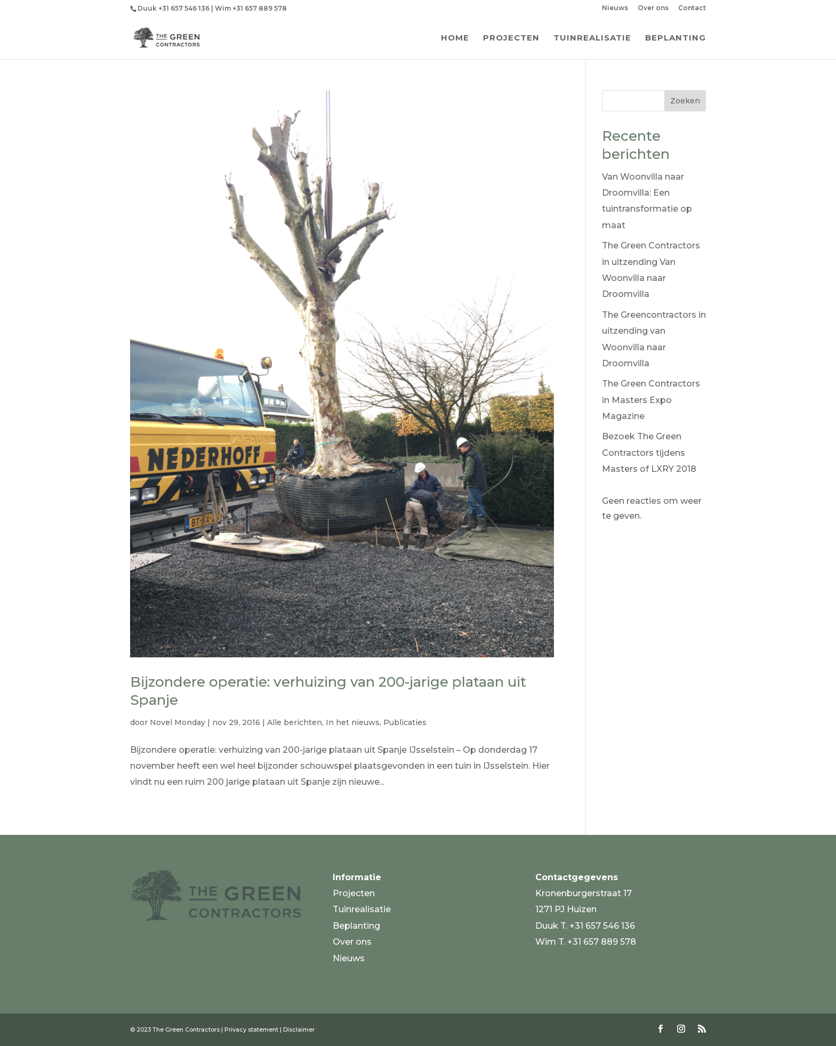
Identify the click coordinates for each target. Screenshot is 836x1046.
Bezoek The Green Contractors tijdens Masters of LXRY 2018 (649, 452)
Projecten (511, 38)
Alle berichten (294, 722)
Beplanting (675, 38)
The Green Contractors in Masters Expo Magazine (651, 400)
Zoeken (685, 101)
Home (455, 38)
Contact (692, 8)
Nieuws (615, 8)
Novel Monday (177, 722)
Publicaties (405, 722)
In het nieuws (353, 722)
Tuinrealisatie (592, 38)
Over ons (653, 8)
